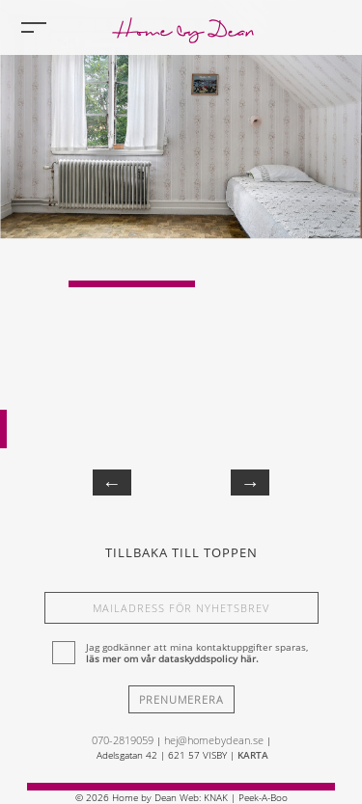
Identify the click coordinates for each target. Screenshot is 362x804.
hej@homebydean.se (214, 740)
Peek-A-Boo (263, 797)
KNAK (216, 797)
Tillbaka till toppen (181, 552)
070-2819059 (122, 740)
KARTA (252, 755)
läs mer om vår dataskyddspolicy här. (172, 658)
